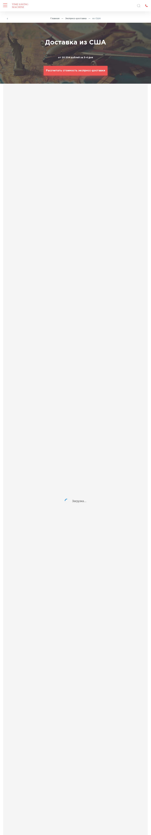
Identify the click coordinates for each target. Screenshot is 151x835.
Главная (54, 18)
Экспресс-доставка (76, 18)
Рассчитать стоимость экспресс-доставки (75, 70)
